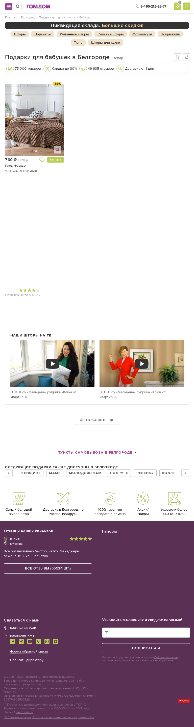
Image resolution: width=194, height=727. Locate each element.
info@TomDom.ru (23, 636)
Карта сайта (86, 717)
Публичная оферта (17, 717)
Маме (55, 473)
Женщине (30, 473)
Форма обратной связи (29, 652)
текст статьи (24, 712)
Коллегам (172, 473)
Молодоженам (85, 473)
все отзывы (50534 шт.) (48, 568)
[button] (20, 120)
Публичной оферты (166, 657)
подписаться (146, 648)
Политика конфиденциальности (54, 717)
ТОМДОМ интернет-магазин (38, 7)
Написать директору (26, 660)
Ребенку (145, 473)
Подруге (119, 473)
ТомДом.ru (33, 677)
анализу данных (23, 705)
